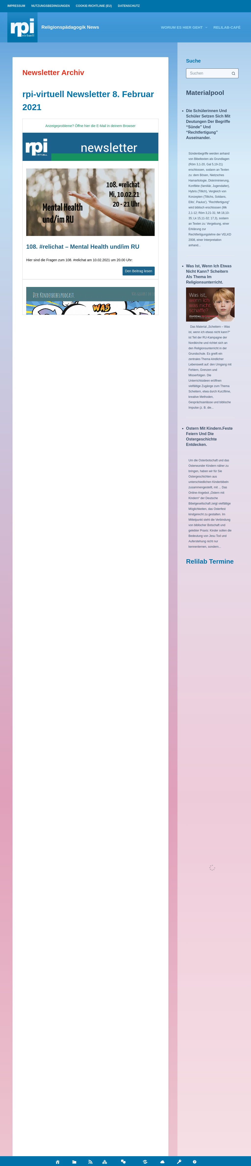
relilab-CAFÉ (227, 27)
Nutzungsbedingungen (50, 6)
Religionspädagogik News (70, 27)
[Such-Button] (233, 73)
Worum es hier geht (185, 27)
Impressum (16, 6)
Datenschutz (129, 6)
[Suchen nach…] (207, 73)
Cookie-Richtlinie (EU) (94, 6)
